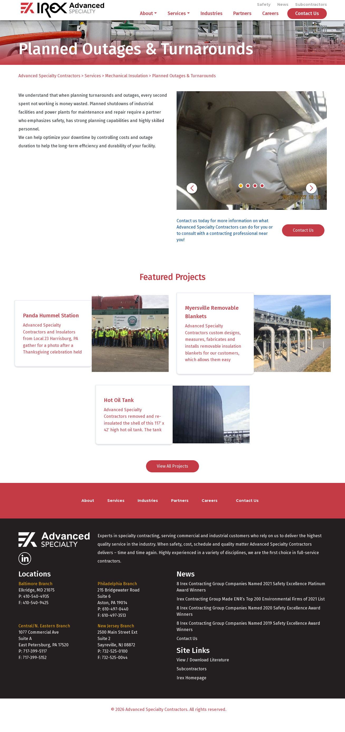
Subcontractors (311, 5)
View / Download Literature (203, 671)
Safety (263, 5)
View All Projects (172, 477)
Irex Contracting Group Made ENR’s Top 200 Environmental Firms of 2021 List (251, 610)
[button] (192, 199)
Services (177, 19)
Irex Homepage (191, 689)
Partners (242, 19)
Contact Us (307, 19)
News (282, 5)
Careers (270, 19)
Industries (211, 19)
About (146, 19)
